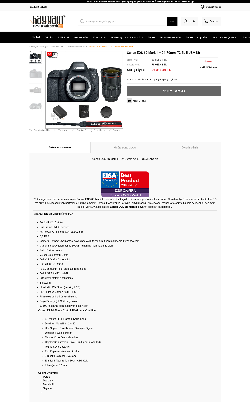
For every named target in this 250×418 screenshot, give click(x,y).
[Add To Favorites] (39, 130)
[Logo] (47, 21)
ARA (171, 21)
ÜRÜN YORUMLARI (125, 147)
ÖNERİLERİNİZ (190, 147)
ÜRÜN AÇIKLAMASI (60, 147)
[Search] (127, 21)
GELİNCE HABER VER (174, 91)
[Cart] (211, 21)
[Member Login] (188, 21)
